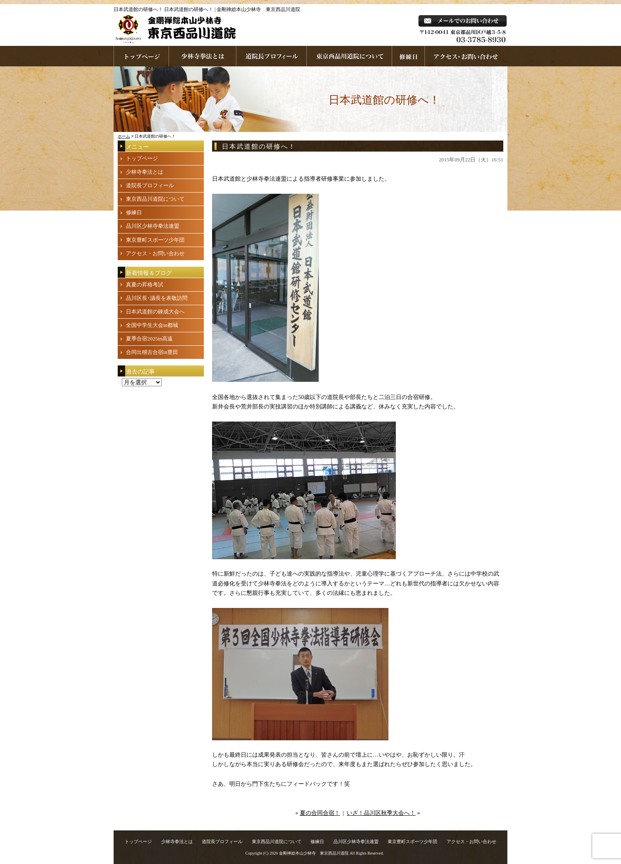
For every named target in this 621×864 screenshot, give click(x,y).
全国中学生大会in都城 (152, 325)
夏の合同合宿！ (320, 813)
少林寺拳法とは (202, 56)
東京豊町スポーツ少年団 (155, 240)
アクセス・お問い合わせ (155, 253)
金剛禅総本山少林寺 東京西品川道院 (314, 853)
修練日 (134, 212)
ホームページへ (141, 56)
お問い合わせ (466, 56)
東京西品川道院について (349, 56)
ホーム (124, 136)
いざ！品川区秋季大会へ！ (381, 813)
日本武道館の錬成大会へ (155, 311)
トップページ (142, 158)
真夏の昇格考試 (144, 284)
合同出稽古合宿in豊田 (152, 352)
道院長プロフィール (271, 56)
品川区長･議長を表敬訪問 (156, 298)
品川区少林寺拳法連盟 (152, 226)
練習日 (408, 56)
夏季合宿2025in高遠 (149, 339)
